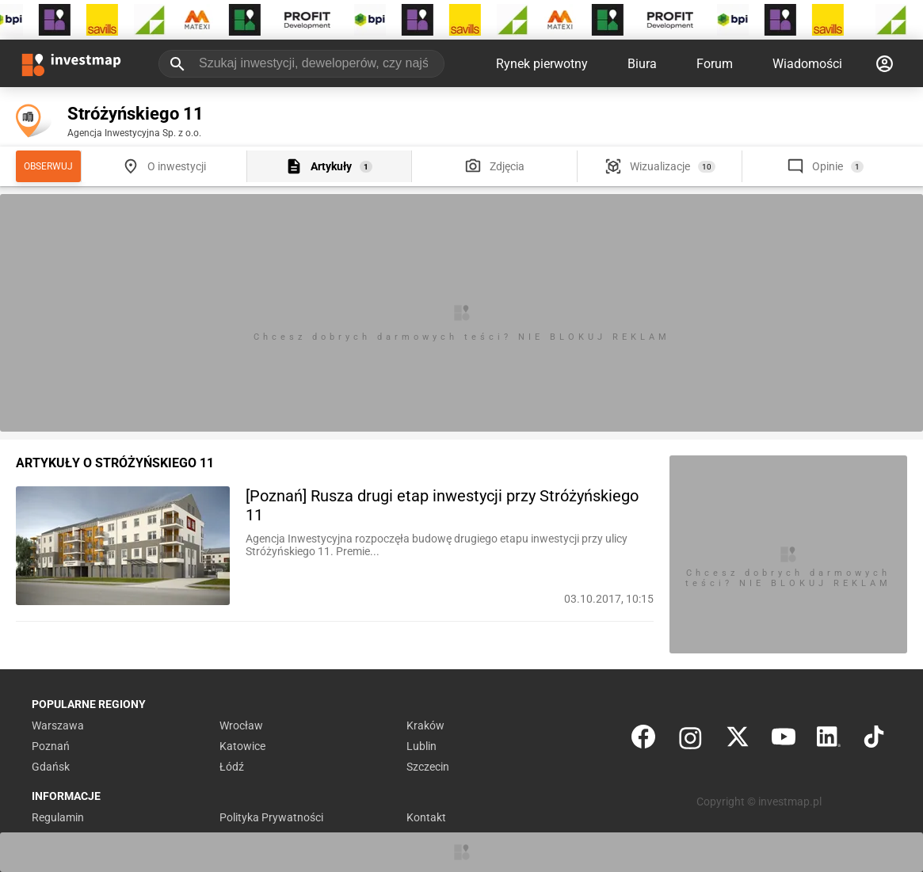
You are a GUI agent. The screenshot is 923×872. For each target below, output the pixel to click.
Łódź (231, 766)
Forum (714, 63)
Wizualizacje (660, 166)
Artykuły (331, 166)
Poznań (51, 746)
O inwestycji (176, 166)
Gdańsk (51, 766)
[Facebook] (643, 740)
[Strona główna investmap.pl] (71, 63)
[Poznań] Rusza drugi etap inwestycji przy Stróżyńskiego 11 (442, 505)
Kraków (425, 725)
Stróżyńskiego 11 (135, 114)
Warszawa (58, 725)
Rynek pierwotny (542, 63)
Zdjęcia (507, 166)
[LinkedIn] (829, 740)
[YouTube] (783, 740)
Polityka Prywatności (271, 817)
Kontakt (426, 817)
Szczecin (427, 766)
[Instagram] (690, 740)
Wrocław (241, 725)
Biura (642, 63)
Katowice (242, 746)
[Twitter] (737, 740)
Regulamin (58, 817)
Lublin (421, 746)
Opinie (827, 166)
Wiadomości (807, 63)
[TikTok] (874, 740)
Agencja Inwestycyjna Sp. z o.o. (134, 133)
